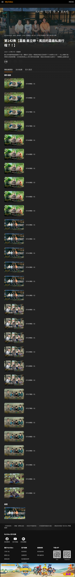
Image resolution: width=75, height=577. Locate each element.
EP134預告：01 (31, 479)
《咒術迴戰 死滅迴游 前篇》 (60, 526)
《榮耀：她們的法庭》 (24, 526)
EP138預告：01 (31, 366)
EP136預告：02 (31, 437)
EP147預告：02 (31, 126)
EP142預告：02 (31, 267)
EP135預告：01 (31, 451)
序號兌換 (71, 2)
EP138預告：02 (31, 380)
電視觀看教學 (25, 559)
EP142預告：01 (31, 253)
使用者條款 (41, 552)
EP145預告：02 (31, 182)
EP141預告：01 (31, 281)
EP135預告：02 (31, 465)
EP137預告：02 (31, 408)
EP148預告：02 (31, 98)
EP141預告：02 (31, 295)
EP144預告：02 (31, 211)
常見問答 (24, 552)
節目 (15, 35)
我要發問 (24, 555)
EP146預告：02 (31, 154)
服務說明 (7, 559)
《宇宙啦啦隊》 (8, 526)
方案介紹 (7, 552)
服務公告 (7, 555)
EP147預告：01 (31, 112)
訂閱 (8, 62)
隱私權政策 (41, 555)
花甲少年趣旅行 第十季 (31, 35)
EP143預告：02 (31, 239)
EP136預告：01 (31, 422)
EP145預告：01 (31, 168)
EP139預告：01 (31, 338)
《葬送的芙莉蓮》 (9, 528)
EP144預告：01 (31, 197)
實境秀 (20, 35)
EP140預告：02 (31, 324)
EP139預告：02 (31, 352)
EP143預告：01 (31, 225)
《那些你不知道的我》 (41, 526)
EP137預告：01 (31, 394)
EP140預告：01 (31, 310)
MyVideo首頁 (8, 35)
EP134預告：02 (31, 493)
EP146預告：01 (31, 140)
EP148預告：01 (31, 84)
